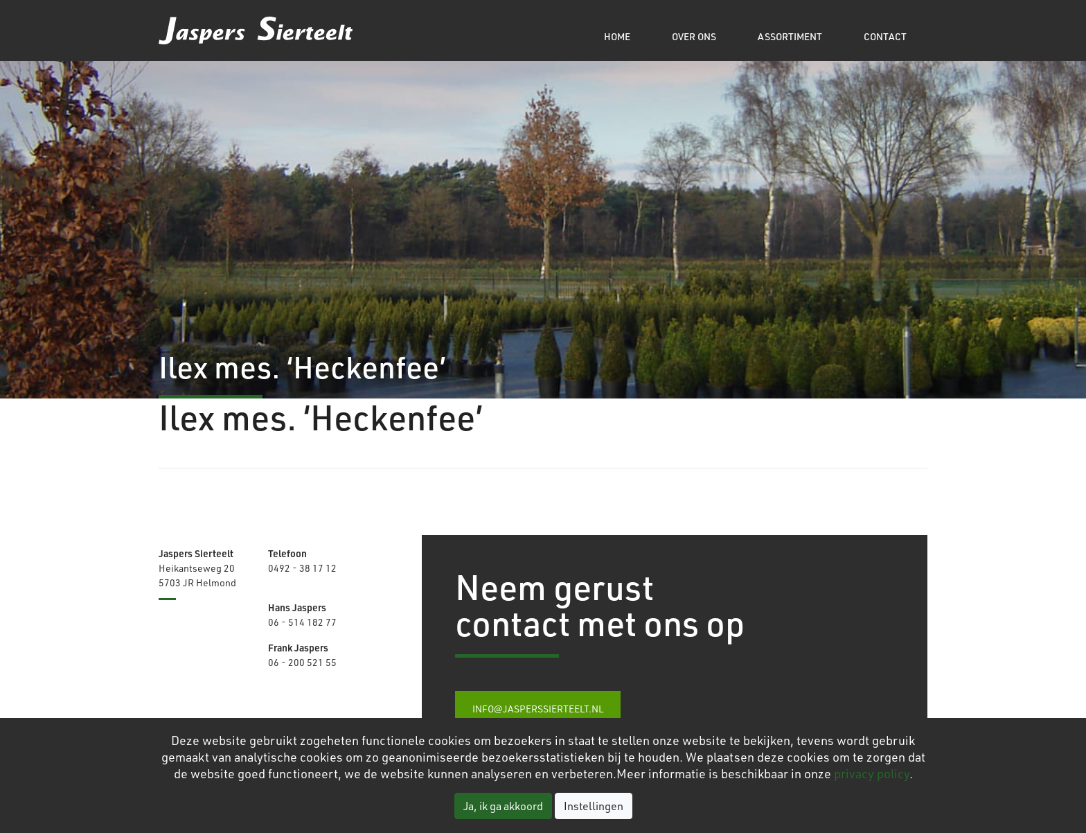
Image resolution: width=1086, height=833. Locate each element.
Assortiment (790, 36)
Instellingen (593, 805)
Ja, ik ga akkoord (503, 805)
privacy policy (871, 773)
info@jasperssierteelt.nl (537, 708)
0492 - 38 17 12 (302, 568)
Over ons (694, 36)
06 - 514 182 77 (302, 622)
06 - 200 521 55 (302, 662)
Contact (885, 36)
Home (617, 36)
